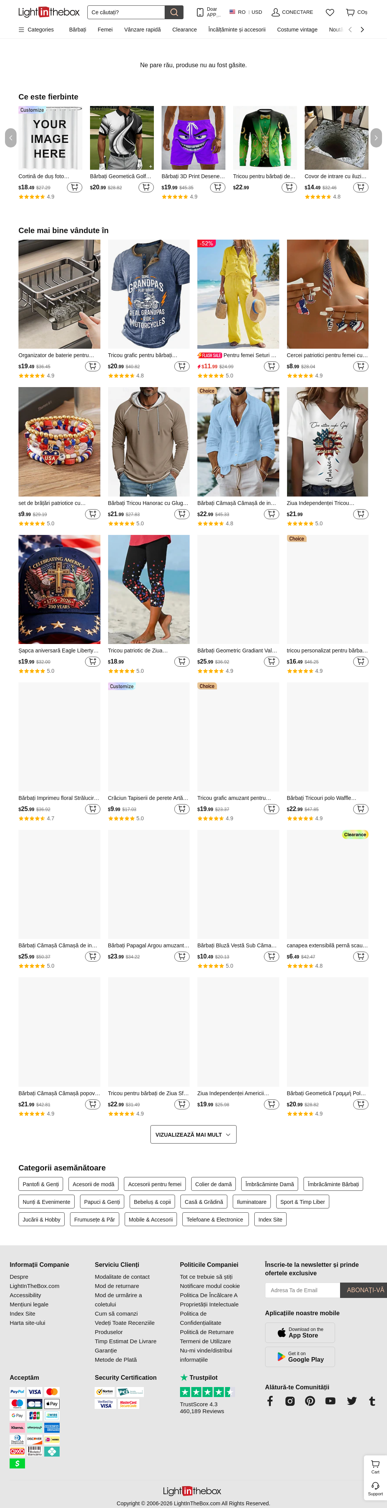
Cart (378, 1466)
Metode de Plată (116, 1359)
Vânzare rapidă (142, 29)
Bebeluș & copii (152, 1202)
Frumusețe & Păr (94, 1220)
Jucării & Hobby (41, 1220)
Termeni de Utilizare (205, 1341)
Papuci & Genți (102, 1202)
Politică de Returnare (207, 1332)
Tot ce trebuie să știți (206, 1276)
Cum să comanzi (116, 1313)
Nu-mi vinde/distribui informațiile (206, 1355)
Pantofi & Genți (41, 1184)
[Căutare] (126, 12)
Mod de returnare (117, 1286)
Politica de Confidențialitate (201, 1318)
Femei (105, 29)
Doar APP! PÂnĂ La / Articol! (214, 12)
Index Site (270, 1220)
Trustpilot (199, 1378)
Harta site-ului (27, 1322)
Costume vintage (297, 29)
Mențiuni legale (29, 1304)
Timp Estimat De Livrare (125, 1341)
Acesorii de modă (93, 1184)
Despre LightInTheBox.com (34, 1281)
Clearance (184, 29)
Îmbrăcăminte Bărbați (333, 1184)
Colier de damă (213, 1184)
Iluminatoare (252, 1202)
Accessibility (25, 1295)
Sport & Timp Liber (302, 1202)
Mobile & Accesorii (151, 1220)
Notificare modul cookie (210, 1286)
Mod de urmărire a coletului (118, 1300)
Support (375, 1493)
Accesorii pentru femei (155, 1184)
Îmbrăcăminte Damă (269, 1184)
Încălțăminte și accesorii (237, 29)
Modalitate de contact (122, 1276)
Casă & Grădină (204, 1202)
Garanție (106, 1350)
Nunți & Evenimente (46, 1202)
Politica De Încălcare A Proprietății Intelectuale (209, 1300)
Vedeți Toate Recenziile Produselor (125, 1327)
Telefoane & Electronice (216, 1220)
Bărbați (77, 29)
